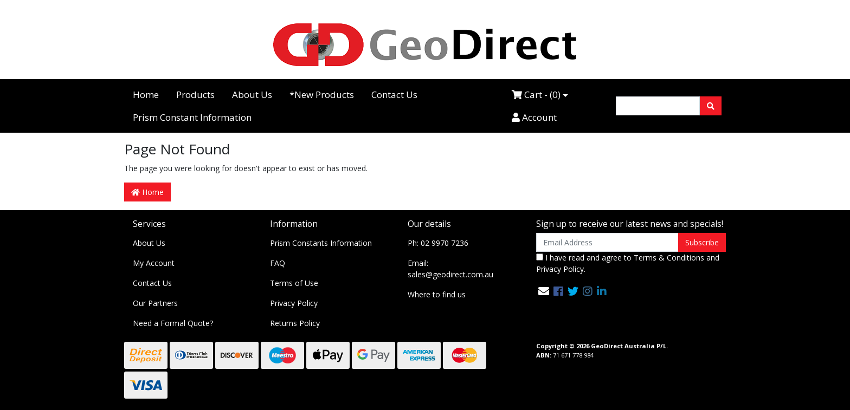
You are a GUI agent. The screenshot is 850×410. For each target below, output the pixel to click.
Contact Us (394, 94)
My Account (154, 263)
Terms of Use (294, 283)
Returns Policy (295, 323)
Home (146, 94)
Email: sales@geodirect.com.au (450, 268)
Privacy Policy (294, 303)
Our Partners (155, 303)
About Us (252, 94)
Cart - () (536, 94)
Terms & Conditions (669, 257)
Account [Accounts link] (534, 117)
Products (195, 94)
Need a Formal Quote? (173, 323)
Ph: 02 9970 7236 (438, 243)
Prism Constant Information (192, 117)
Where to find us (437, 294)
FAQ (277, 263)
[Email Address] (607, 242)
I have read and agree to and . (627, 263)
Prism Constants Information (321, 243)
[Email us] (543, 291)
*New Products (321, 94)
